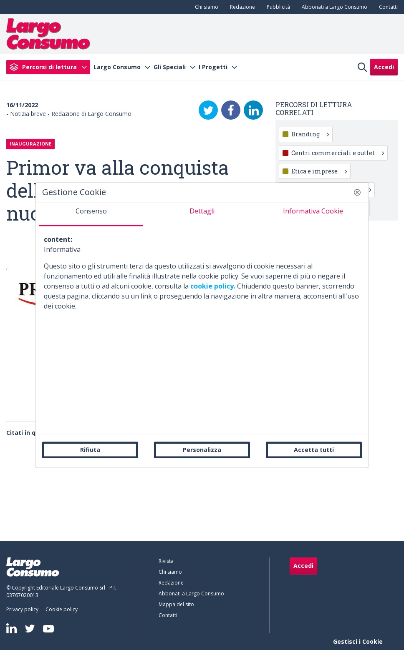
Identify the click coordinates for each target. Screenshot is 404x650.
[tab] (90, 214)
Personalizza (202, 450)
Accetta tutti (314, 450)
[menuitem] (205, 7)
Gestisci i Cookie (358, 641)
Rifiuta (90, 450)
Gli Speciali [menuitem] (170, 67)
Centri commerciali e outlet (337, 153)
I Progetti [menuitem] (213, 67)
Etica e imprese (319, 171)
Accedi (384, 67)
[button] (357, 192)
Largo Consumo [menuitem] (117, 67)
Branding (310, 134)
